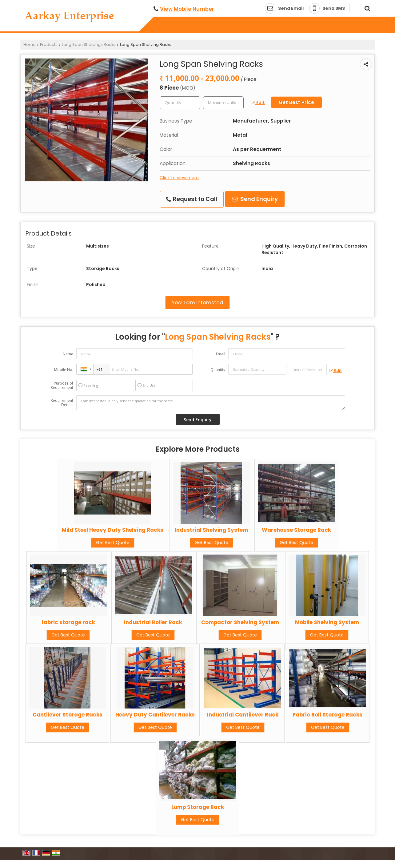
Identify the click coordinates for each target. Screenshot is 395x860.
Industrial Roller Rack (153, 622)
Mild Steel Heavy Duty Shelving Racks (112, 530)
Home (29, 44)
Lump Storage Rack (197, 807)
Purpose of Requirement (62, 385)
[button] (187, 9)
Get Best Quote (113, 542)
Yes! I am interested (197, 302)
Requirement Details (62, 402)
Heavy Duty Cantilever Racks (155, 714)
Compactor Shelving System (240, 622)
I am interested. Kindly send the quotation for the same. (210, 402)
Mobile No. (63, 369)
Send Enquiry (255, 199)
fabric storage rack (68, 622)
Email (220, 354)
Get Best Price (296, 102)
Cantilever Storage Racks (67, 714)
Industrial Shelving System (211, 530)
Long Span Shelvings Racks (88, 44)
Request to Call (191, 199)
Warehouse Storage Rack (296, 530)
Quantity (217, 369)
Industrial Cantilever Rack (242, 714)
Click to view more (179, 178)
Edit (258, 102)
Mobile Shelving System (327, 622)
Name (68, 354)
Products (49, 44)
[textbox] (223, 102)
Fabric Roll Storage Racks (327, 714)
